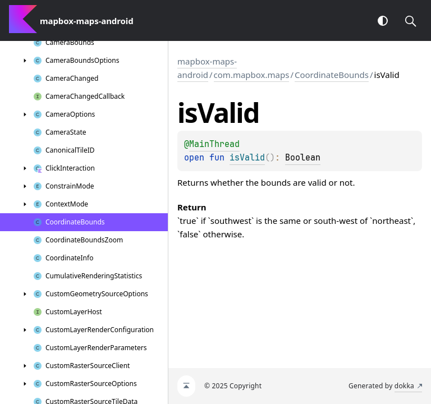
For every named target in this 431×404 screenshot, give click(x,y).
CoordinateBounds (332, 74)
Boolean (302, 157)
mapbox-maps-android (207, 68)
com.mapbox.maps (252, 74)
